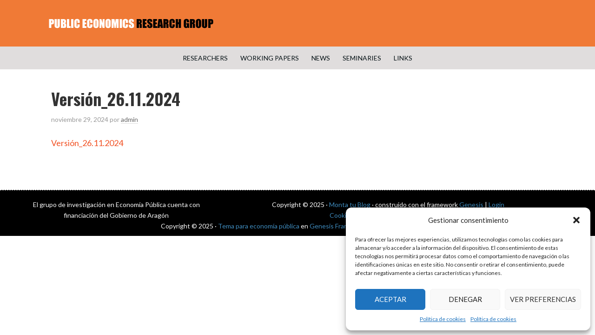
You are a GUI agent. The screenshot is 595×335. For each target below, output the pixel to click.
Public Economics (297, 23)
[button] (576, 220)
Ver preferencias (543, 299)
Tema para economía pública (258, 226)
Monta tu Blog (349, 204)
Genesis (471, 204)
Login (496, 204)
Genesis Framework (338, 226)
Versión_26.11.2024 (87, 143)
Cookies (341, 215)
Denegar (465, 299)
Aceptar (390, 299)
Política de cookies (443, 318)
